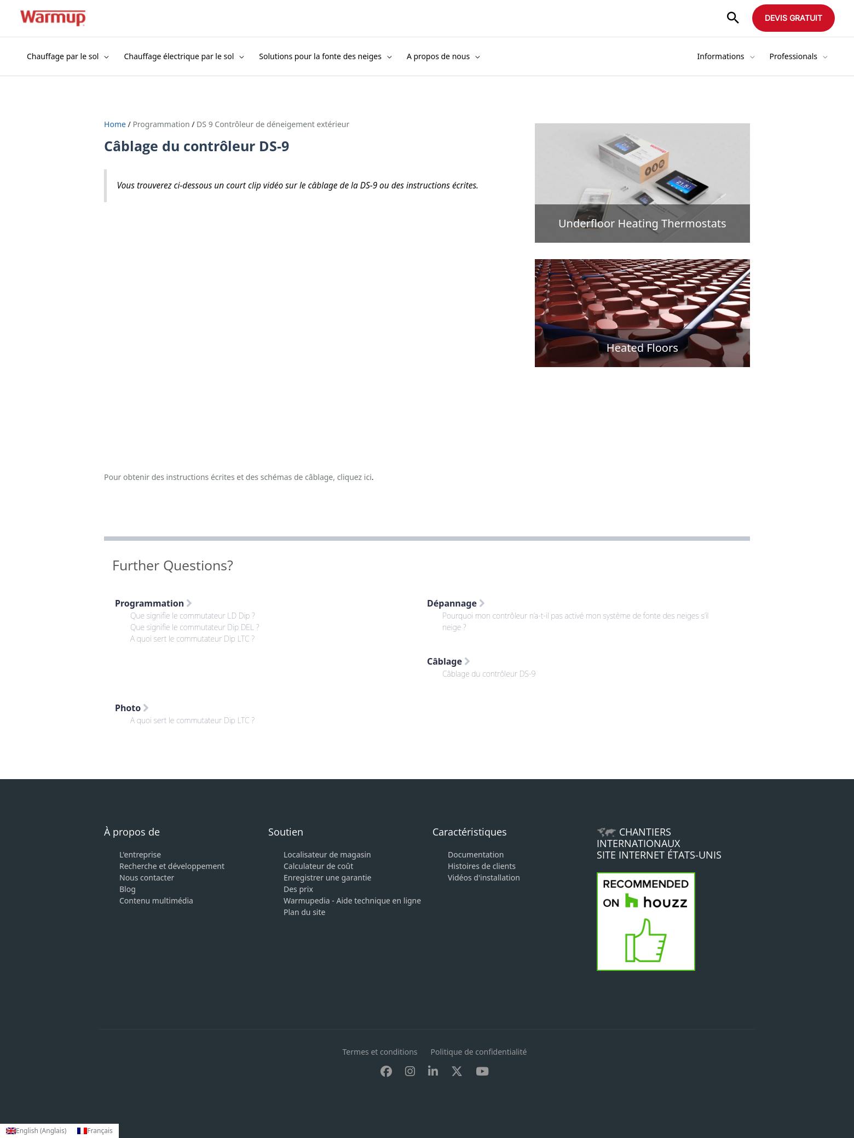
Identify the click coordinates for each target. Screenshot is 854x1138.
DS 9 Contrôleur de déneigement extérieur (273, 124)
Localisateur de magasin (327, 854)
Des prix (298, 889)
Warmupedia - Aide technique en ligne (352, 900)
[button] (733, 18)
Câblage (448, 661)
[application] (103, 56)
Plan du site (304, 912)
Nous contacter (146, 877)
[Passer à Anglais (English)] (36, 1130)
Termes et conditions (380, 1051)
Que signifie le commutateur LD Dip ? (192, 615)
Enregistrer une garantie (328, 877)
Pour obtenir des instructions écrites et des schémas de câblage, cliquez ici (238, 477)
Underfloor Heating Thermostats (642, 223)
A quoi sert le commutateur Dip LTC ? (192, 638)
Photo (132, 708)
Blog (127, 889)
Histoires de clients (482, 866)
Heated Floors (642, 347)
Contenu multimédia (156, 900)
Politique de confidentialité (479, 1051)
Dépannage (456, 603)
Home (116, 124)
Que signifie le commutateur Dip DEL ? (194, 627)
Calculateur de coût (318, 866)
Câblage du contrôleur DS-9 (488, 673)
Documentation (476, 854)
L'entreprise (140, 854)
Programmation (160, 124)
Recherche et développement (171, 866)
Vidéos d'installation (484, 877)
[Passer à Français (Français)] (95, 1130)
